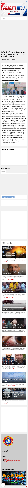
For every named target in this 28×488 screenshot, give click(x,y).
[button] (3, 485)
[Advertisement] (14, 35)
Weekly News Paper (8, 463)
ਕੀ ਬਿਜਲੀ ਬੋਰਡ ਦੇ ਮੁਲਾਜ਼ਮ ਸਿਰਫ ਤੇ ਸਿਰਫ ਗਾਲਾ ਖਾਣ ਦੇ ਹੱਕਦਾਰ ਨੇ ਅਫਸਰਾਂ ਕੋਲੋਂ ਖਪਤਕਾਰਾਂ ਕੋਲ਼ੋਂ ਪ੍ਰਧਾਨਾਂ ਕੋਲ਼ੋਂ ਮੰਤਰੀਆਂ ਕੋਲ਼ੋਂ (13, 361)
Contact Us (6, 459)
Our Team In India (8, 461)
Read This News (11, 279)
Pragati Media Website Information (12, 460)
